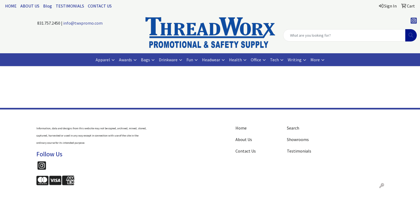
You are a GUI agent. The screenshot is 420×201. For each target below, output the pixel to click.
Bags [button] (145, 59)
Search (293, 128)
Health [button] (235, 59)
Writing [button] (295, 59)
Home (241, 128)
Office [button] (256, 59)
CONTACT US (100, 6)
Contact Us (245, 151)
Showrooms (298, 139)
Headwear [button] (211, 59)
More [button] (315, 59)
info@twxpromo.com (83, 23)
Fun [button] (189, 59)
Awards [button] (125, 59)
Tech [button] (274, 59)
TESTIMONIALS (70, 6)
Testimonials (299, 151)
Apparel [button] (103, 59)
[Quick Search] (344, 35)
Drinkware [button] (168, 59)
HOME (11, 6)
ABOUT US (29, 6)
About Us (243, 139)
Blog (47, 6)
